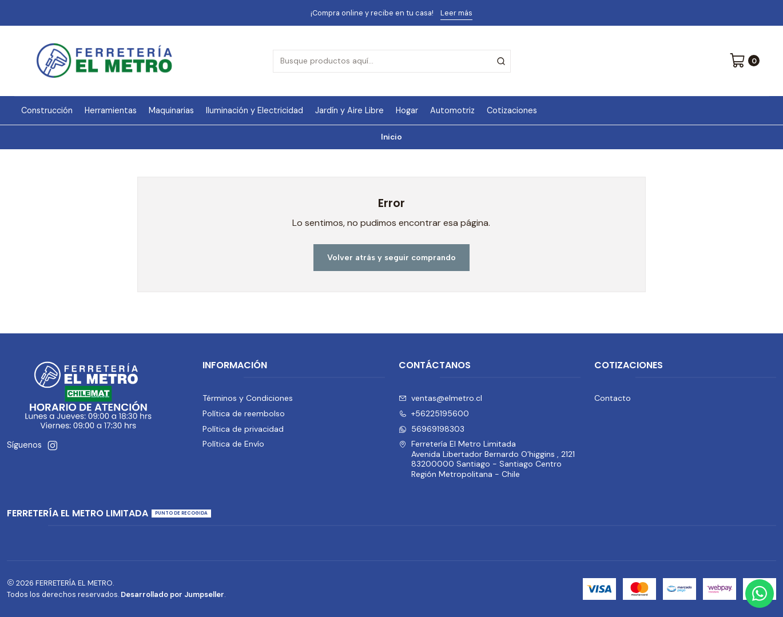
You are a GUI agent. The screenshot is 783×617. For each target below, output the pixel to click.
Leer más (456, 13)
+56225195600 (434, 413)
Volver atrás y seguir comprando (391, 257)
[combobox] (392, 61)
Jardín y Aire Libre (349, 110)
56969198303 (431, 429)
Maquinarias (171, 110)
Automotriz (452, 110)
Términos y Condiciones (247, 398)
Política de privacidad (243, 429)
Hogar (407, 110)
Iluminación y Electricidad (254, 110)
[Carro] (744, 61)
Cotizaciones (512, 110)
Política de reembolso (243, 413)
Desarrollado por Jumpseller (172, 594)
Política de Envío (233, 444)
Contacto (612, 398)
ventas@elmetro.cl (440, 398)
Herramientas (111, 110)
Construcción (47, 110)
